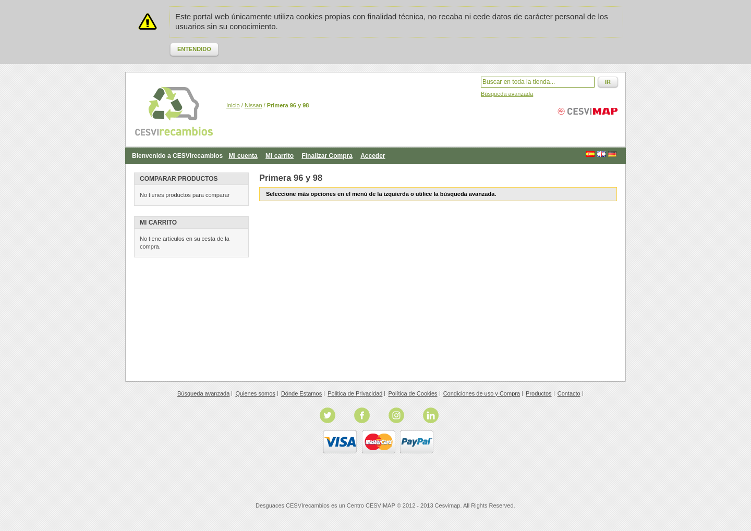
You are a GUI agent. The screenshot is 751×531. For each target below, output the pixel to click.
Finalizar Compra (326, 155)
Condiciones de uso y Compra (481, 393)
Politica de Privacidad (355, 393)
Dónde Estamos (301, 393)
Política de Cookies (412, 393)
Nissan (253, 105)
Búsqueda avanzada (507, 94)
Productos (539, 393)
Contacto (569, 393)
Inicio (233, 105)
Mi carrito (279, 155)
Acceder (372, 155)
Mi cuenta (242, 155)
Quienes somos (255, 393)
